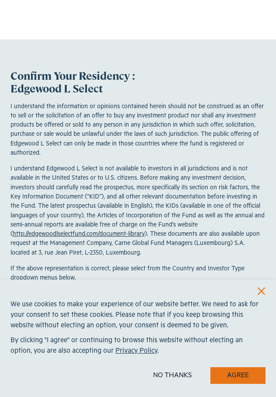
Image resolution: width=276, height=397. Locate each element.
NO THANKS (172, 375)
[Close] (261, 291)
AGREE (238, 375)
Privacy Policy (136, 351)
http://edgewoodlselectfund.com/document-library (79, 233)
